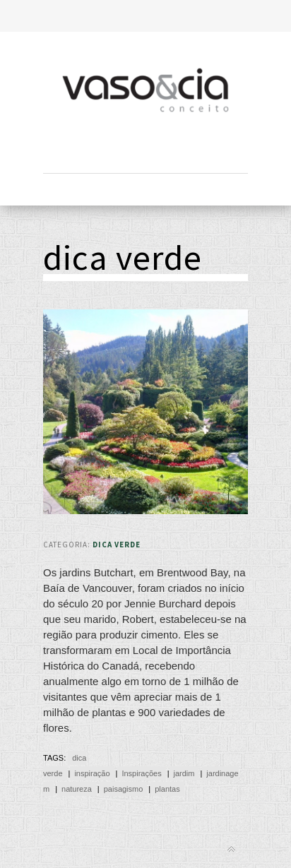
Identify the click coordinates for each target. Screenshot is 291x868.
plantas (167, 789)
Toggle (146, 16)
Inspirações (141, 773)
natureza (76, 789)
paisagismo (123, 789)
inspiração (91, 773)
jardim (184, 773)
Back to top (231, 849)
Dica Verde (117, 544)
